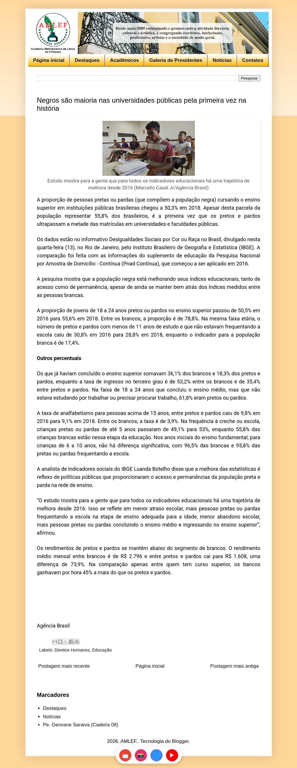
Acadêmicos (124, 60)
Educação (102, 649)
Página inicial (49, 60)
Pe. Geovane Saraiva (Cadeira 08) (80, 725)
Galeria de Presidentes (175, 60)
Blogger (180, 741)
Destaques (87, 60)
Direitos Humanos (72, 649)
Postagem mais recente (64, 666)
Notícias (222, 60)
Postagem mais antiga (234, 666)
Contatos (253, 60)
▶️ (171, 755)
